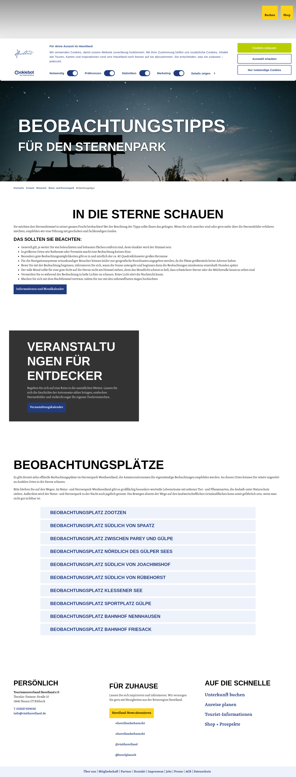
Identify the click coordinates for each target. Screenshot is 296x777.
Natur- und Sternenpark (61, 188)
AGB (188, 772)
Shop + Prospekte (222, 724)
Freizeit (30, 188)
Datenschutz (202, 772)
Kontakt (139, 772)
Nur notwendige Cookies (264, 31)
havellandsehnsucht (131, 723)
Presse (178, 772)
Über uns (90, 772)
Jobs (169, 772)
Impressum (155, 772)
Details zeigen (200, 35)
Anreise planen (220, 705)
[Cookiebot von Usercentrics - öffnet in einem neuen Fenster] (24, 35)
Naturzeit (41, 188)
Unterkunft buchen (225, 695)
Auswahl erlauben (264, 20)
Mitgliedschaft (108, 772)
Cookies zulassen (264, 9)
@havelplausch (125, 755)
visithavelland (128, 744)
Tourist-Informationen (228, 715)
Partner (126, 772)
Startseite (19, 188)
